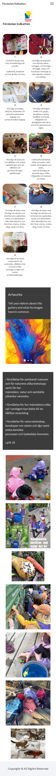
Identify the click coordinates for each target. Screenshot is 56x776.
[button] (52, 3)
